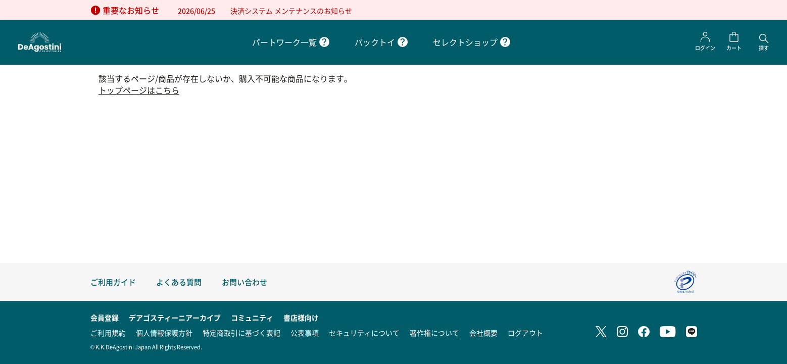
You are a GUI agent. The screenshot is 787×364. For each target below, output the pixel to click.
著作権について (434, 333)
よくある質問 (179, 282)
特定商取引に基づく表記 (241, 333)
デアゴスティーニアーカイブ (175, 317)
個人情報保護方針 (164, 333)
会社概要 (483, 333)
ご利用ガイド (113, 282)
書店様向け (301, 317)
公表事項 (304, 333)
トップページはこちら (139, 90)
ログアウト (525, 333)
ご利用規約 (108, 333)
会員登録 (104, 317)
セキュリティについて (364, 333)
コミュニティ (252, 317)
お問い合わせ (244, 282)
